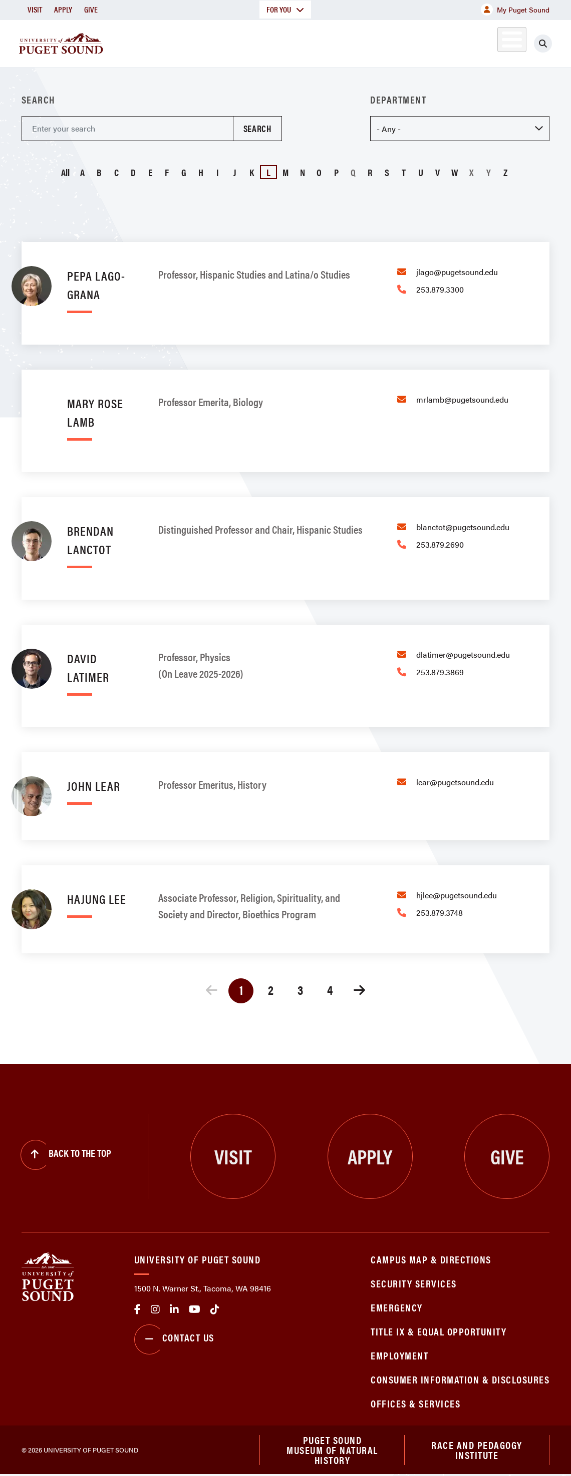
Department (398, 100)
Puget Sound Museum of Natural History (332, 1450)
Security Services (414, 1283)
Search (38, 100)
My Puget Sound (515, 10)
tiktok (214, 1309)
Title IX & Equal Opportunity (438, 1331)
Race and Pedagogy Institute (476, 1450)
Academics (238, 42)
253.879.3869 (440, 672)
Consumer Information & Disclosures (460, 1379)
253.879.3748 (439, 912)
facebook (137, 1309)
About (180, 42)
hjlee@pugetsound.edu (456, 895)
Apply (63, 9)
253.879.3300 (440, 289)
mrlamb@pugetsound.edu (462, 399)
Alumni (491, 42)
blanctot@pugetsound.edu (462, 527)
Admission (306, 42)
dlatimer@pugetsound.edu (463, 654)
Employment (399, 1355)
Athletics (446, 42)
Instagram (155, 1309)
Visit (35, 9)
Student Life (377, 42)
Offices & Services (415, 1403)
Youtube (194, 1309)
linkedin (174, 1309)
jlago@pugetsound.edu (457, 272)
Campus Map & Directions (431, 1259)
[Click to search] (543, 44)
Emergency (397, 1307)
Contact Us (174, 1339)
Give (91, 9)
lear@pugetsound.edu (455, 782)
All (65, 172)
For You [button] (285, 9)
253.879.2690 (440, 544)
